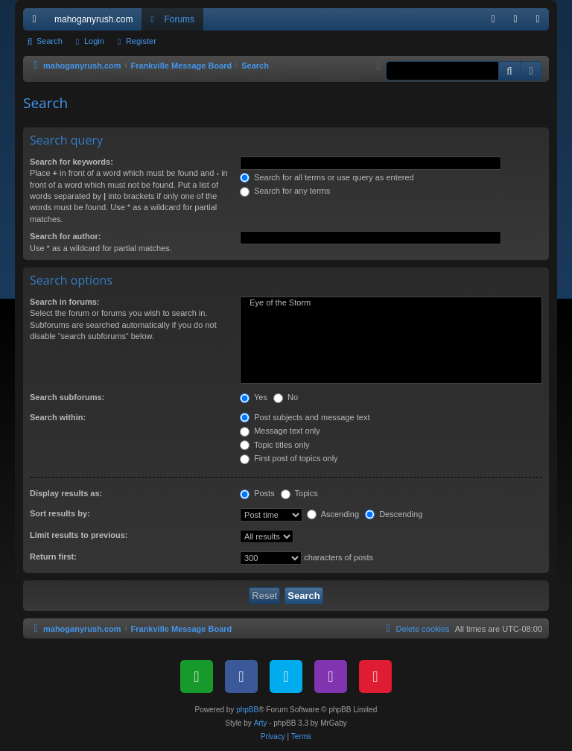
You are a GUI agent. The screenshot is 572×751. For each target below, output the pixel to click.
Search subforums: (67, 397)
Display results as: (66, 493)
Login (94, 41)
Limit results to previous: (78, 534)
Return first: (53, 556)
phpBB (247, 710)
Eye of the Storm (391, 303)
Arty (260, 723)
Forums (179, 19)
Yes (253, 397)
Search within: (58, 417)
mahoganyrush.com (93, 19)
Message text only (280, 430)
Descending (393, 514)
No (285, 397)
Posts (257, 493)
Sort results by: (60, 513)
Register (141, 41)
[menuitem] (493, 19)
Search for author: (65, 236)
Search (49, 41)
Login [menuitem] (519, 22)
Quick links (37, 22)
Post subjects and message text (304, 417)
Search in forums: (65, 301)
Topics (299, 493)
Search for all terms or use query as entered (327, 177)
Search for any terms (285, 190)
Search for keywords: (71, 161)
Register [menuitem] (541, 22)
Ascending (333, 514)
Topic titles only (274, 444)
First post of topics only (289, 458)
